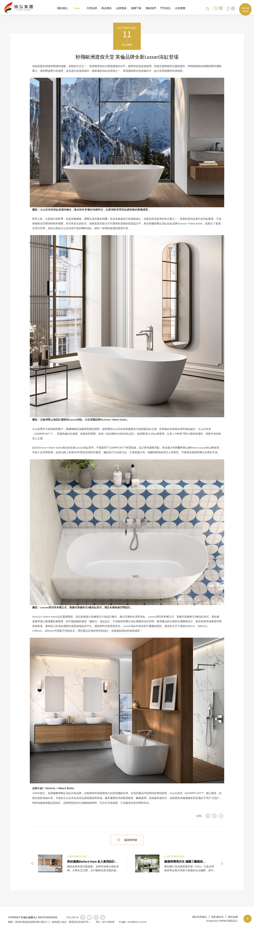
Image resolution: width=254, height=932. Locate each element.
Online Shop (245, 9)
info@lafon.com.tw (137, 921)
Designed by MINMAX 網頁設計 (222, 920)
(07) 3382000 (108, 921)
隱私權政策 (217, 916)
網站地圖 (233, 916)
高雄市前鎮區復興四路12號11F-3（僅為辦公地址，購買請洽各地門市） (53, 921)
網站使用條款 (199, 916)
